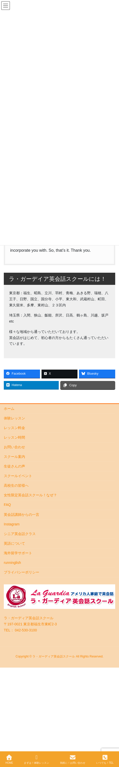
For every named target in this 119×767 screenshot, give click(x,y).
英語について (14, 543)
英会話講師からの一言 (21, 515)
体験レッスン (14, 418)
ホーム (9, 409)
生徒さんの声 (14, 466)
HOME (9, 759)
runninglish (12, 563)
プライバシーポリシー (21, 572)
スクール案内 (14, 457)
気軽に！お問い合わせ (72, 759)
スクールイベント (18, 476)
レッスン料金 (14, 428)
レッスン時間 (14, 437)
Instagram (11, 524)
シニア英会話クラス (20, 534)
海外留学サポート (18, 553)
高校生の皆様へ (16, 485)
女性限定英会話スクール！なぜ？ (30, 495)
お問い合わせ (14, 447)
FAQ (7, 505)
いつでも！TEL (104, 759)
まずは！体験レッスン (36, 759)
